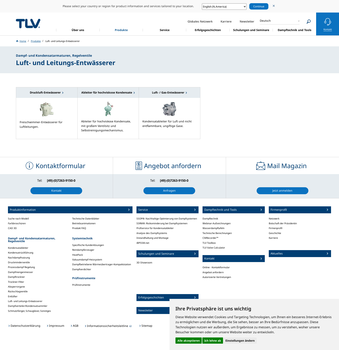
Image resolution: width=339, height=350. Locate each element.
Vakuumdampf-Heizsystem (87, 259)
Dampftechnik (210, 218)
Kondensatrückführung (20, 252)
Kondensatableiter (18, 248)
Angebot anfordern (213, 272)
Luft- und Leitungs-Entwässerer (25, 301)
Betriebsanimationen (83, 223)
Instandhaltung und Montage (152, 238)
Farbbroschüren (17, 223)
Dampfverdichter (81, 269)
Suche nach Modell (18, 218)
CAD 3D (12, 228)
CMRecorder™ (210, 238)
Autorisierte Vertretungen (217, 277)
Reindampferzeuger (83, 250)
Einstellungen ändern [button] (240, 340)
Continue (258, 6)
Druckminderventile (19, 262)
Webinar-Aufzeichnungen (217, 223)
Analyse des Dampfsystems (151, 233)
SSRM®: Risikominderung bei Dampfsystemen (161, 223)
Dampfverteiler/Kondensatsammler (27, 306)
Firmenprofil (275, 228)
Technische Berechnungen (217, 233)
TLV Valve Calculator (214, 247)
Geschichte (275, 233)
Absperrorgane (16, 286)
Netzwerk (274, 218)
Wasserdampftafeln (213, 228)
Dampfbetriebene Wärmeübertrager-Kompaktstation (101, 264)
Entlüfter (13, 296)
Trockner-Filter (16, 282)
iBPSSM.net (142, 243)
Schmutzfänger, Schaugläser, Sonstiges (29, 311)
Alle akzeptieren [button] (188, 340)
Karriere (273, 238)
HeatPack (77, 254)
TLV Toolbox (209, 243)
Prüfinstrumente (81, 285)
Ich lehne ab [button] (212, 340)
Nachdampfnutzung (19, 257)
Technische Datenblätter (85, 218)
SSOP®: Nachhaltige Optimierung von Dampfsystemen (166, 218)
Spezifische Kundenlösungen (88, 245)
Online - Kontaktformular (216, 267)
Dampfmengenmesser (20, 272)
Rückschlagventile (18, 291)
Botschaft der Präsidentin (283, 223)
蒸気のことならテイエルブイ (28, 23)
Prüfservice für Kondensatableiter (155, 228)
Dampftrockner (16, 277)
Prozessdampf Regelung (21, 267)
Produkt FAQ (79, 228)
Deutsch (265, 20)
